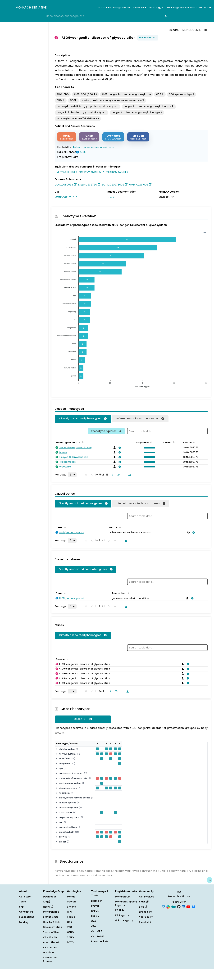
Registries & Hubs (184, 7)
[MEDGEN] (138, 136)
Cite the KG (50, 937)
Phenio (71, 917)
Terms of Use (51, 932)
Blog (143, 906)
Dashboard (49, 952)
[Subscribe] (163, 906)
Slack (143, 901)
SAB (21, 906)
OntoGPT (96, 931)
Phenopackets (99, 941)
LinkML (95, 911)
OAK (93, 921)
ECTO (70, 942)
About (102, 7)
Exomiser (96, 900)
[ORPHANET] (113, 136)
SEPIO (70, 937)
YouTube (145, 917)
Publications (26, 917)
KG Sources (50, 947)
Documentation (52, 927)
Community (203, 7)
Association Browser (50, 959)
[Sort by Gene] (64, 527)
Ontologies (139, 7)
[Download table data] (129, 474)
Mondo (71, 896)
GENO (70, 932)
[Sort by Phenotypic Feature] (82, 442)
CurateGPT (98, 936)
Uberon (71, 901)
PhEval (95, 905)
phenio (111, 197)
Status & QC (50, 917)
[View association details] (119, 447)
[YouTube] (188, 906)
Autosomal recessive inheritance (93, 147)
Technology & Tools (159, 7)
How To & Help (51, 922)
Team (22, 901)
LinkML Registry (124, 920)
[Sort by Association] (128, 592)
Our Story (25, 896)
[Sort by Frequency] (151, 442)
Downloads (49, 896)
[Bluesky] (193, 906)
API (46, 901)
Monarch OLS (123, 896)
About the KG (51, 942)
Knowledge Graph (119, 7)
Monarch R (51, 911)
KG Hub (119, 910)
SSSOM (95, 916)
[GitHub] (179, 906)
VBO (69, 927)
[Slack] (168, 906)
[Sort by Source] (194, 442)
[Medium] (173, 906)
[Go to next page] (112, 474)
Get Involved (146, 896)
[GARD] (89, 136)
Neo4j (48, 906)
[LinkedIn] (183, 906)
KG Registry (122, 915)
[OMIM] (66, 136)
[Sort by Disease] (67, 658)
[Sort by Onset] (173, 442)
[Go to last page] (117, 474)
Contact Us (26, 911)
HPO (69, 911)
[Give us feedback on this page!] (209, 880)
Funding (23, 922)
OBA (69, 922)
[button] (148, 447)
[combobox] (107, 16)
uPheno (71, 906)
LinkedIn (145, 911)
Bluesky (145, 922)
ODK (93, 926)
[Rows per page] (72, 474)
